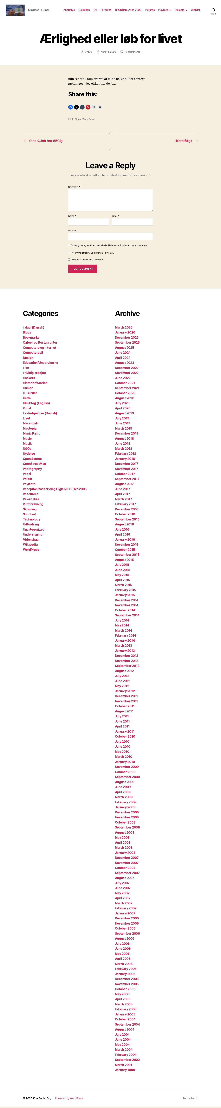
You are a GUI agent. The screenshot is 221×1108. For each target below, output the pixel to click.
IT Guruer (30, 394)
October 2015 (125, 551)
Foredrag (106, 10)
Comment (74, 188)
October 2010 (125, 738)
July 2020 (122, 404)
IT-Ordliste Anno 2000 (128, 10)
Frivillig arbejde (34, 374)
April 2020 (122, 410)
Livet (26, 420)
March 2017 (123, 500)
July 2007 (122, 884)
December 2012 (126, 657)
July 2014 (122, 622)
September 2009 (127, 778)
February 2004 (126, 1056)
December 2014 (126, 601)
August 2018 (124, 440)
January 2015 (125, 596)
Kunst (27, 410)
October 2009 (125, 773)
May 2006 (122, 955)
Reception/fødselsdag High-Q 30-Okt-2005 (55, 490)
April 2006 (123, 960)
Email (115, 217)
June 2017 (122, 490)
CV (95, 10)
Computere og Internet (39, 349)
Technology (31, 521)
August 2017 (124, 485)
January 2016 (125, 541)
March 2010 (123, 758)
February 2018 (125, 455)
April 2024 (122, 359)
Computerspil (33, 354)
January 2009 (125, 809)
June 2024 (123, 354)
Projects (179, 10)
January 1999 (125, 1071)
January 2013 (125, 652)
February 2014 (125, 637)
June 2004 (123, 1041)
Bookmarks (31, 339)
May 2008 (122, 839)
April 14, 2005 (108, 53)
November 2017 (126, 470)
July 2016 (122, 531)
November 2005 (127, 985)
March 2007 (123, 905)
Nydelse (29, 455)
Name (72, 217)
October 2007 (125, 869)
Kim (90, 53)
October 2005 (125, 990)
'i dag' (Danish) (33, 329)
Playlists (163, 10)
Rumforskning (33, 505)
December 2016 (126, 511)
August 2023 (124, 364)
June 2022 (123, 379)
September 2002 (127, 1061)
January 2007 (125, 915)
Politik (27, 480)
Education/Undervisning (40, 364)
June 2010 (122, 748)
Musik (27, 445)
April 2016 (122, 536)
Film (26, 369)
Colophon (84, 10)
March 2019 (123, 430)
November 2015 (126, 546)
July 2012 (122, 677)
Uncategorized (34, 531)
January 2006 (125, 975)
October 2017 (125, 475)
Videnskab (31, 541)
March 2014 (123, 632)
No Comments (132, 53)
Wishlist (195, 10)
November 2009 (127, 768)
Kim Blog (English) (36, 404)
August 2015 (124, 561)
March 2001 (123, 1066)
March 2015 (123, 586)
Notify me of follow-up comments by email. (93, 254)
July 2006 (122, 945)
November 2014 (126, 606)
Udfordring (31, 526)
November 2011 (126, 703)
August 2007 (124, 879)
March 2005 (123, 1006)
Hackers (29, 379)
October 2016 (125, 516)
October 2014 (125, 612)
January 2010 (125, 763)
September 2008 (127, 829)
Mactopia (30, 430)
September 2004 (127, 1026)
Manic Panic (88, 120)
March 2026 (123, 329)
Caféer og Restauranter (40, 344)
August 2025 (124, 349)
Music (27, 440)
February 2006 (126, 970)
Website (72, 231)
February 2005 (126, 1011)
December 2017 (126, 465)
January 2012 (125, 692)
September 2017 (127, 480)
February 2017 (125, 505)
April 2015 (122, 581)
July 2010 (122, 743)
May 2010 (122, 753)
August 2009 (124, 783)
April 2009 (123, 793)
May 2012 (122, 687)
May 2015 (122, 576)
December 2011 (126, 697)
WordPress (31, 551)
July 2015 (122, 566)
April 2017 (122, 495)
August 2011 (124, 713)
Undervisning (33, 536)
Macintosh (30, 425)
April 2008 (123, 844)
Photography (32, 470)
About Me (69, 10)
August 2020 (124, 399)
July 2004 (122, 1036)
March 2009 (124, 798)
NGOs (27, 450)
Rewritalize (31, 500)
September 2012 (127, 667)
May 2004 (122, 1046)
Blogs (78, 120)
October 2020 (125, 394)
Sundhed (29, 516)
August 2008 (124, 834)
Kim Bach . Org (42, 1099)
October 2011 (125, 707)
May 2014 (122, 627)
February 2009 (126, 804)
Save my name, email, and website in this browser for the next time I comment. (109, 247)
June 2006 (123, 950)
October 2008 (125, 824)
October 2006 (125, 930)
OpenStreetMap (34, 465)
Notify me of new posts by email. (88, 261)
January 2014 (125, 642)
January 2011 (125, 733)
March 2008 (124, 849)
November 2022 (127, 374)
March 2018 (123, 450)
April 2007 (122, 899)
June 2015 (122, 571)
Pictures (150, 10)
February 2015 (125, 591)
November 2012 (126, 662)
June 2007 (123, 889)
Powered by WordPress (69, 1099)
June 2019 (122, 425)
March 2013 (123, 647)
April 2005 (122, 1000)
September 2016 (127, 521)
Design (28, 359)
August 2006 (124, 940)
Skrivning (30, 511)
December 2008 (127, 814)
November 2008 (127, 819)
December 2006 (127, 920)
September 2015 (127, 556)
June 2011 (122, 723)
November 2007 (127, 864)
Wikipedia (30, 546)
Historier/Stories (35, 384)
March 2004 (124, 1051)
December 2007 (127, 859)
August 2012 (124, 672)
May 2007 (122, 894)
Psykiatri (29, 485)
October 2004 (125, 1021)
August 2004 (124, 1031)
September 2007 (127, 874)
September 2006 (127, 935)
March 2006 (124, 965)
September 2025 (127, 344)
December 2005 (127, 980)
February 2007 (126, 910)
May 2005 (122, 995)
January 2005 (125, 1016)
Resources (31, 495)
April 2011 (122, 728)
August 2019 (124, 415)
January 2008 (125, 854)
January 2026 (125, 334)
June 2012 (122, 682)
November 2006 (127, 925)
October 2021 (125, 384)
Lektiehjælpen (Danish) (40, 415)
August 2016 (124, 526)
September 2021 (127, 389)
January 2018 (125, 460)
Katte (27, 399)
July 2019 (122, 420)
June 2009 (123, 788)
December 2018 (126, 435)
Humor (28, 389)
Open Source (32, 460)
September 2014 (127, 617)
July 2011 (122, 718)
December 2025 (127, 339)
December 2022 (127, 369)
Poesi (27, 475)
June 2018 (122, 445)
